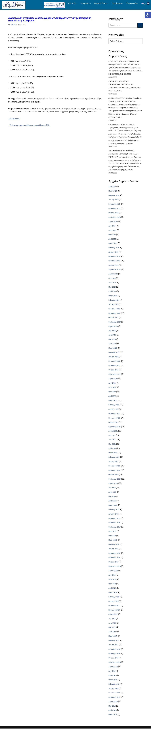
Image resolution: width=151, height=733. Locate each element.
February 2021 (113, 460)
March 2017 (112, 640)
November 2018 (114, 561)
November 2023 (114, 315)
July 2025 (111, 227)
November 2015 (114, 702)
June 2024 (112, 284)
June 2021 (112, 442)
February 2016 (113, 688)
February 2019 (113, 548)
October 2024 (113, 267)
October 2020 (113, 478)
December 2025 (114, 205)
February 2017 (113, 644)
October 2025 (113, 214)
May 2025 (112, 236)
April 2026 (112, 188)
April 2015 (112, 715)
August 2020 (113, 486)
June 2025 (112, 232)
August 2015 (113, 706)
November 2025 (114, 210)
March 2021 (112, 456)
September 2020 (114, 482)
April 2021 (112, 451)
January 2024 (113, 306)
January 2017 (113, 649)
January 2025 (113, 254)
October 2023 (113, 320)
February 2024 (113, 302)
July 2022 (111, 385)
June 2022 (112, 390)
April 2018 (112, 592)
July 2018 (111, 579)
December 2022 (114, 363)
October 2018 (113, 565)
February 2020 (113, 513)
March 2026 (112, 192)
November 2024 (114, 262)
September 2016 (114, 666)
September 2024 (114, 271)
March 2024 (112, 298)
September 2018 (114, 570)
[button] (148, 15)
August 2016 (113, 671)
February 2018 (113, 601)
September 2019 (114, 530)
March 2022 (112, 403)
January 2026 (113, 201)
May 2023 (112, 341)
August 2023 (113, 328)
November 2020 (114, 473)
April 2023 (112, 346)
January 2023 (113, 359)
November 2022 (114, 368)
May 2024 (112, 289)
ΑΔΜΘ (12, 24)
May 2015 (112, 710)
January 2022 (113, 412)
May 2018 (112, 587)
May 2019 (112, 539)
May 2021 (112, 447)
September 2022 (114, 377)
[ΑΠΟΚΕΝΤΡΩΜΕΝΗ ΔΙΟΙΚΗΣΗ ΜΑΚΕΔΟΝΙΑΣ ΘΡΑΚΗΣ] (13, 5)
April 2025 (112, 240)
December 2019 (114, 521)
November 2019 (114, 526)
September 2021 (114, 429)
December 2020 (114, 469)
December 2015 (114, 697)
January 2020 (113, 517)
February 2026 (113, 197)
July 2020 (111, 491)
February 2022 (113, 407)
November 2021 (114, 420)
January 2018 (113, 605)
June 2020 (112, 495)
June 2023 (112, 337)
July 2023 (111, 333)
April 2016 (112, 680)
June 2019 (112, 535)
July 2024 (111, 280)
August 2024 (113, 276)
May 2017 (112, 631)
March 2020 (112, 508)
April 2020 (112, 504)
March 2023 (112, 350)
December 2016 (114, 653)
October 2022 (113, 372)
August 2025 (113, 223)
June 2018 (112, 583)
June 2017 (112, 627)
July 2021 (111, 438)
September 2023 (114, 324)
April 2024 (112, 293)
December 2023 (114, 311)
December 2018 (114, 557)
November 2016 (114, 658)
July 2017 (111, 623)
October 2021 (113, 425)
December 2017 (114, 609)
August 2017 (113, 618)
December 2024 (114, 258)
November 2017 (114, 614)
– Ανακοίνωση (14, 122)
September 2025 (114, 219)
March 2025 (112, 245)
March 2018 (112, 596)
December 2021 (114, 416)
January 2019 (113, 552)
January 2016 (113, 693)
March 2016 (112, 684)
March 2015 (112, 719)
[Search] (122, 25)
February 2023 (113, 355)
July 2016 (111, 675)
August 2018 (113, 574)
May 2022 (112, 394)
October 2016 (113, 662)
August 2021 (113, 434)
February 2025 (113, 249)
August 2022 (113, 381)
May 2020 (112, 500)
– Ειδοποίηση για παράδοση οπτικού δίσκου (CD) (29, 129)
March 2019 (112, 543)
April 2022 (112, 399)
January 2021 (113, 464)
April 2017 (112, 636)
